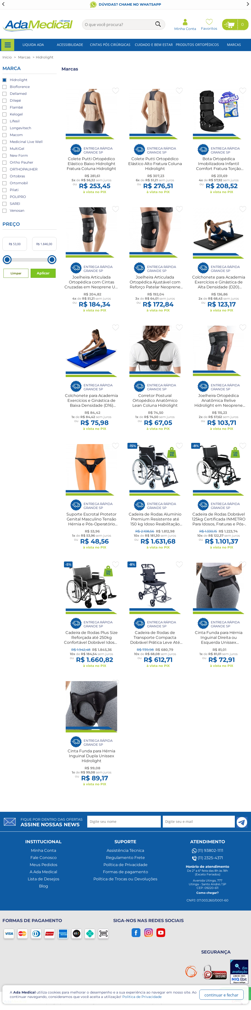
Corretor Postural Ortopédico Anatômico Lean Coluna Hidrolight (155, 400)
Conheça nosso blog (126, 4)
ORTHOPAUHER (24, 169)
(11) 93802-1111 (207, 850)
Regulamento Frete (125, 857)
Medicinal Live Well (26, 142)
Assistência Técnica (125, 850)
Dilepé (15, 100)
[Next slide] (247, 3)
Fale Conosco (43, 857)
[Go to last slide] (3, 3)
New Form (19, 155)
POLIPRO (18, 197)
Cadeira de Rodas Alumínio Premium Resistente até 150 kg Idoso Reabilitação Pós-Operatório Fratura (155, 521)
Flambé (16, 107)
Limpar (16, 273)
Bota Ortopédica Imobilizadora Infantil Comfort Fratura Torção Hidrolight (218, 166)
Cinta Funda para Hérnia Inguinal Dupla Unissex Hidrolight (91, 756)
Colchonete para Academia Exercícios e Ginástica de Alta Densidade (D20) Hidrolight (218, 284)
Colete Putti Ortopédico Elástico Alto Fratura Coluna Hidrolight (155, 163)
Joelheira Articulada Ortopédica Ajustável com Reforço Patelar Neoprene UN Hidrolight (155, 284)
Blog (43, 886)
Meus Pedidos (43, 864)
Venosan (17, 210)
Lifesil (15, 121)
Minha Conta (43, 850)
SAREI (15, 203)
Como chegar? (207, 893)
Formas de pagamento (125, 872)
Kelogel (16, 114)
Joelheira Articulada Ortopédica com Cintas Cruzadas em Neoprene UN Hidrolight (91, 284)
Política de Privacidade (125, 864)
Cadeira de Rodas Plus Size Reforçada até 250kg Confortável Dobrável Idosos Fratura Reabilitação (91, 640)
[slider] (7, 259)
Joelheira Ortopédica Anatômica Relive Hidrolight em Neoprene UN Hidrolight (218, 403)
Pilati (14, 190)
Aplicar (43, 273)
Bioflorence (20, 86)
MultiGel (17, 148)
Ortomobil (19, 183)
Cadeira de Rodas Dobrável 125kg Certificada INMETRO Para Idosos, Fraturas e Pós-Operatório (218, 521)
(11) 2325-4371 (207, 858)
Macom (16, 135)
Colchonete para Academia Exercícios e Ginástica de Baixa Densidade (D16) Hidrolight (91, 403)
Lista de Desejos (43, 879)
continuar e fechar (221, 995)
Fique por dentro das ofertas (52, 822)
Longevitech (20, 128)
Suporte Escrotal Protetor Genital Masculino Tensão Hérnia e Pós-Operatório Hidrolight (91, 521)
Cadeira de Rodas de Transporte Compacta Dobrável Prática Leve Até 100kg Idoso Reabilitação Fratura (155, 642)
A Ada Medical (43, 872)
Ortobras (17, 176)
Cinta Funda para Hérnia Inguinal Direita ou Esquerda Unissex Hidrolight (218, 640)
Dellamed (18, 93)
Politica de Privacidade (142, 997)
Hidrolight (18, 80)
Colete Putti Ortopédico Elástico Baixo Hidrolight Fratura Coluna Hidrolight (91, 163)
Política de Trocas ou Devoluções (125, 879)
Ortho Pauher (21, 162)
